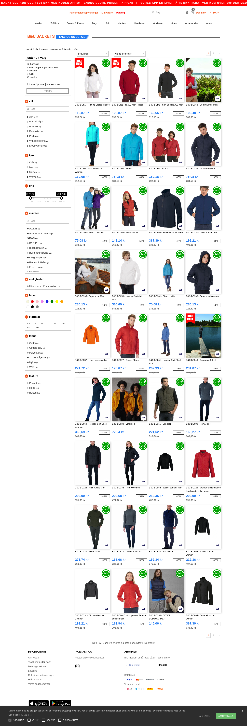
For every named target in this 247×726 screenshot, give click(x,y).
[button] (187, 12)
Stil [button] (31, 100)
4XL (37, 327)
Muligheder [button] (36, 278)
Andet (209, 23)
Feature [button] (33, 375)
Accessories (191, 23)
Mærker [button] (34, 212)
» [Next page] (219, 53)
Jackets (122, 23)
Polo (107, 23)
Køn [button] (31, 154)
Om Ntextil (33, 657)
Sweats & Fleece (75, 23)
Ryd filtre (48, 90)
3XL (29, 327)
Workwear (158, 23)
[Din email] (139, 665)
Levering (32, 670)
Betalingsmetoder (37, 666)
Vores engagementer (39, 683)
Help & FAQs (35, 679)
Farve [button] (32, 294)
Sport (174, 23)
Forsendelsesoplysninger (84, 12)
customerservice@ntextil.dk (89, 657)
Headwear (139, 23)
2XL (63, 323)
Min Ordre (107, 12)
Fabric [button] (32, 335)
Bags (95, 23)
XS (28, 323)
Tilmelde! (161, 664)
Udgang (120, 12)
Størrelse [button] (34, 316)
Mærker (39, 23)
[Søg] (167, 12)
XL (55, 323)
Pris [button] (31, 185)
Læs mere (28, 715)
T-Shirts (55, 23)
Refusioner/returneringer (41, 674)
